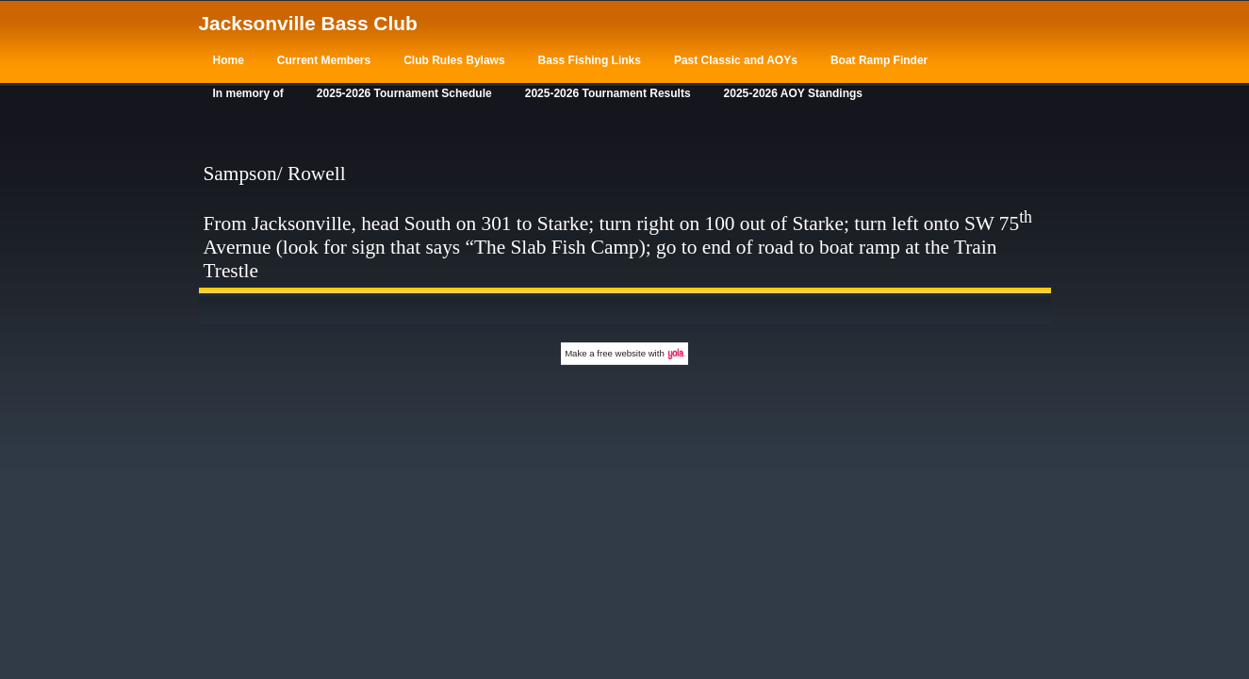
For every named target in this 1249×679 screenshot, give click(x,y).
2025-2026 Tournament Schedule (404, 93)
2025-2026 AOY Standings (793, 93)
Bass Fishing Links (589, 60)
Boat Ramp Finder (879, 60)
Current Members (323, 60)
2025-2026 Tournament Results (608, 93)
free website (621, 353)
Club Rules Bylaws (453, 60)
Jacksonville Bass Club (308, 23)
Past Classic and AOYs (735, 60)
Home (228, 60)
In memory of (248, 93)
